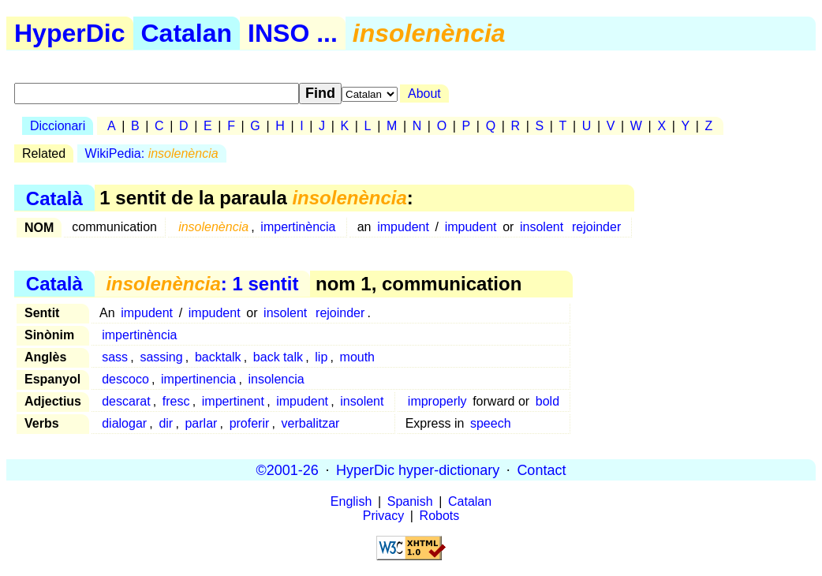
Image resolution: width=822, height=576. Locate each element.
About (424, 93)
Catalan (187, 33)
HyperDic (69, 33)
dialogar (124, 423)
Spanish (410, 501)
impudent (403, 227)
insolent (541, 227)
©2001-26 (287, 469)
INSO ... (293, 33)
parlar (201, 423)
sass (115, 357)
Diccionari (57, 126)
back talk (278, 357)
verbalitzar (311, 423)
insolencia (276, 379)
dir (166, 423)
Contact (541, 469)
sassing (161, 357)
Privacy (383, 515)
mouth (357, 357)
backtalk (218, 357)
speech (490, 423)
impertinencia (198, 379)
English (351, 501)
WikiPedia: (152, 153)
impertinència (297, 227)
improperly (437, 401)
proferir (250, 423)
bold (547, 401)
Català (54, 197)
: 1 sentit (202, 283)
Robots (440, 515)
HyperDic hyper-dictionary (417, 469)
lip (321, 357)
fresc (176, 401)
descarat (126, 401)
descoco (125, 379)
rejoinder (596, 227)
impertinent (233, 401)
